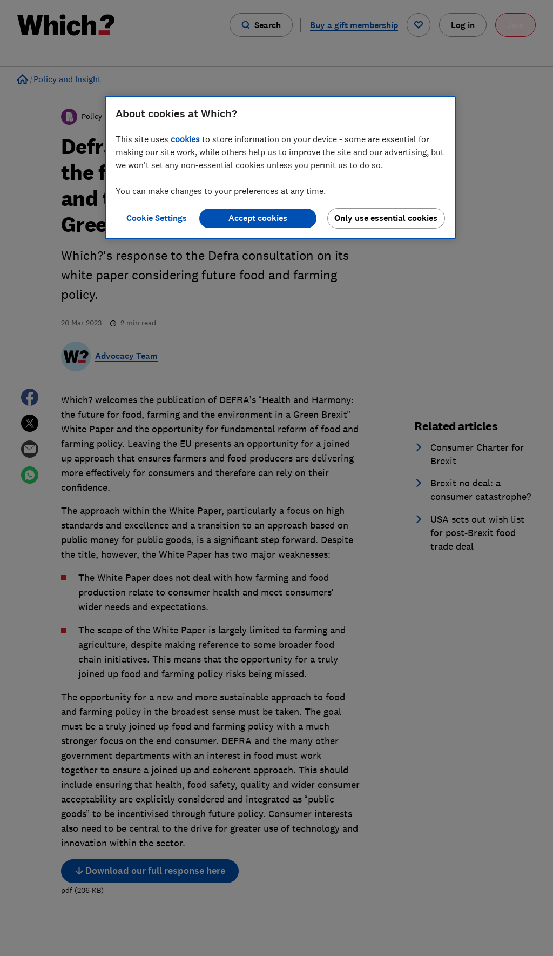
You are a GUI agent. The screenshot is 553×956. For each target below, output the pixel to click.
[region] (280, 167)
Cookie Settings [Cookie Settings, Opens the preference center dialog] (156, 218)
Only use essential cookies (385, 218)
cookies (185, 138)
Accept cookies (257, 218)
